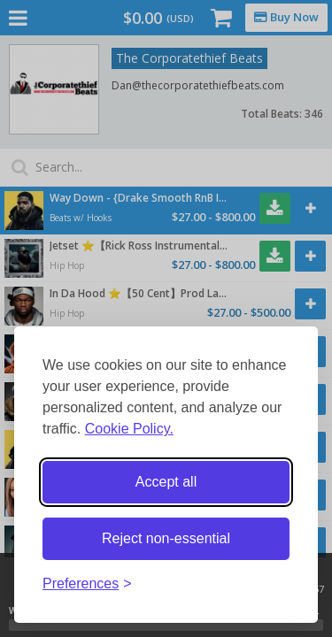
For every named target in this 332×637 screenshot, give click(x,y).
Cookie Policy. (129, 428)
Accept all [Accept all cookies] (166, 481)
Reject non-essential (166, 538)
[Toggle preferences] (87, 584)
